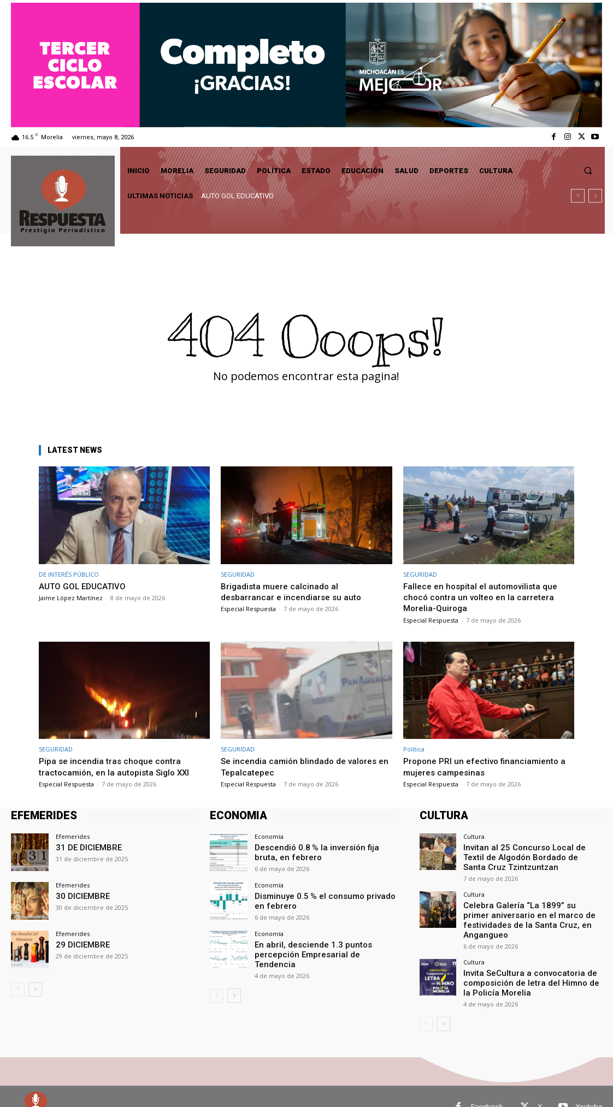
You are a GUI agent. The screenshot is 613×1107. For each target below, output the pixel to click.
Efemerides (73, 836)
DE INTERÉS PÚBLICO (69, 574)
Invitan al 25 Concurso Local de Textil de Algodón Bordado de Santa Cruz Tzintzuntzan (528, 855)
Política (414, 749)
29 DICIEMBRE (79, 944)
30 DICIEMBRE (79, 895)
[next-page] (35, 989)
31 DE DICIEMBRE (84, 847)
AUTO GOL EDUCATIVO (237, 196)
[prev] (578, 196)
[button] (588, 171)
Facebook (487, 1085)
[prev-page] (18, 989)
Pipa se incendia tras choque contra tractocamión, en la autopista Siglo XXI (119, 766)
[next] (595, 196)
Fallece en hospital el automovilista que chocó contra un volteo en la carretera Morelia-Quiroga (485, 597)
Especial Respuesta (248, 609)
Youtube (589, 1085)
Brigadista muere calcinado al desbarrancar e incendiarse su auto (294, 591)
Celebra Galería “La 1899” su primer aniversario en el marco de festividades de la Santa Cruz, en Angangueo (527, 909)
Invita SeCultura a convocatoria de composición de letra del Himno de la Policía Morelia (524, 963)
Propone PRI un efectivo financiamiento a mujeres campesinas (486, 766)
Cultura (474, 836)
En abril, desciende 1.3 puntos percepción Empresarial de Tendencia (324, 948)
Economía (269, 836)
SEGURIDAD (238, 574)
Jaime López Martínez (71, 598)
